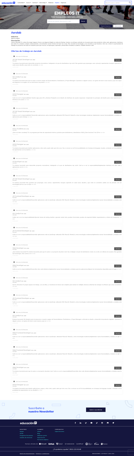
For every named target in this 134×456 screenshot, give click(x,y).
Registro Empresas (106, 26)
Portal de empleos (42, 439)
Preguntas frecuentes (26, 435)
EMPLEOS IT (67, 13)
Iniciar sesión (118, 26)
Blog (38, 433)
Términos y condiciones (42, 453)
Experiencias (41, 437)
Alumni (39, 431)
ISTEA (21, 433)
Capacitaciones (59, 431)
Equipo (22, 431)
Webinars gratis (42, 435)
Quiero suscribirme (95, 410)
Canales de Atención (26, 437)
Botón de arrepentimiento (27, 453)
